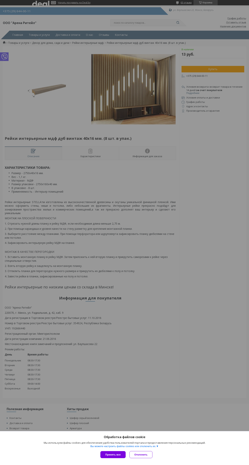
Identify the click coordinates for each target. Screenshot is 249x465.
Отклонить (140, 454)
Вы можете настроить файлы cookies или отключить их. (123, 446)
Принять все (113, 454)
